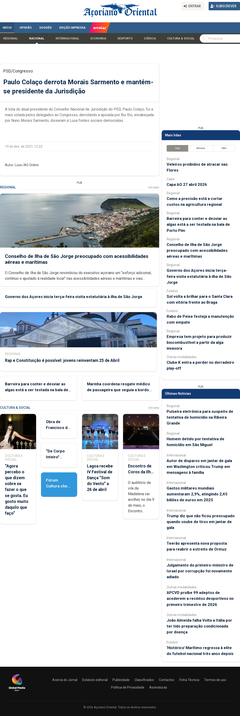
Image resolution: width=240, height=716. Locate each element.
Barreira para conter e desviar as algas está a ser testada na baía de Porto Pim (36, 390)
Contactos (166, 680)
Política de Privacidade (127, 687)
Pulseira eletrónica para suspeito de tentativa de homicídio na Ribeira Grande (200, 417)
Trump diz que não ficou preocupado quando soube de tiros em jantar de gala (201, 521)
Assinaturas (158, 687)
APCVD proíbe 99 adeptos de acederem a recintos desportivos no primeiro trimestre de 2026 (200, 598)
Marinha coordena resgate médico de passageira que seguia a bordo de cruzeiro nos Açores (118, 390)
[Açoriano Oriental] (17, 691)
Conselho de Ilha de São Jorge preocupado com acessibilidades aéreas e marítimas (197, 250)
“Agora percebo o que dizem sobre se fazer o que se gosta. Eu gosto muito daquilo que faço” (16, 490)
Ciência (150, 38)
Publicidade (121, 680)
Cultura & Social (181, 38)
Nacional (36, 38)
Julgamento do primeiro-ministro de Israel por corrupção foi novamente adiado (200, 571)
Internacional (67, 38)
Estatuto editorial (95, 680)
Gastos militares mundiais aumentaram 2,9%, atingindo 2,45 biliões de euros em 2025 (197, 494)
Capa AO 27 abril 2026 (187, 184)
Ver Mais (153, 187)
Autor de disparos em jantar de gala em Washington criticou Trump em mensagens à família (199, 466)
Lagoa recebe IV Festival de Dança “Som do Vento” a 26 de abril (100, 478)
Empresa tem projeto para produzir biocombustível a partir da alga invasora (199, 342)
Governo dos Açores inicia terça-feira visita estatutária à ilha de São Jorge (73, 296)
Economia (98, 38)
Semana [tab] (200, 148)
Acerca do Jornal (64, 680)
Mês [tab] (224, 148)
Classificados (144, 680)
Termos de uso (215, 680)
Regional (10, 38)
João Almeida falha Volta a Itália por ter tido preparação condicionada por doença (199, 626)
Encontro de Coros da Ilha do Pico (140, 472)
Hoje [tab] (177, 148)
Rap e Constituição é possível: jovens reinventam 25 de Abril (62, 360)
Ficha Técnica (189, 680)
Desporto (125, 38)
